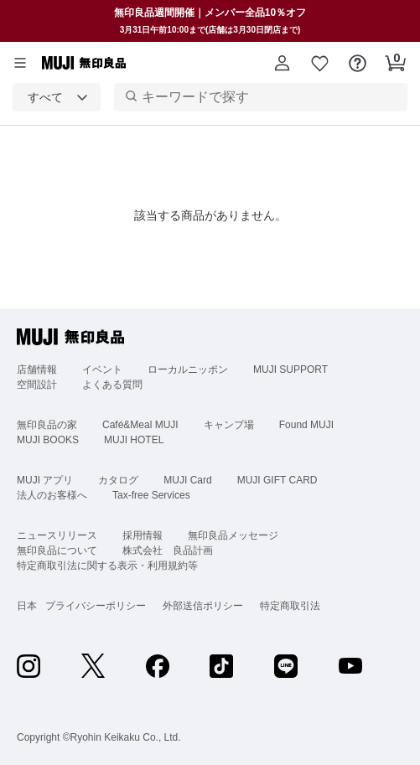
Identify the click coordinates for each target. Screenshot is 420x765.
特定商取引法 (290, 606)
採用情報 (142, 535)
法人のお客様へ (52, 495)
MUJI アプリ (45, 480)
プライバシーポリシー (95, 606)
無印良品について (57, 550)
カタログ (118, 480)
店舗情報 (37, 369)
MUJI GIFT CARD (277, 480)
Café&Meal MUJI (140, 425)
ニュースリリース (57, 535)
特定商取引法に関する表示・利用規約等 (107, 565)
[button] (282, 63)
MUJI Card (187, 480)
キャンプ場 (229, 425)
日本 (27, 606)
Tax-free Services (151, 495)
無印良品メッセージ (233, 535)
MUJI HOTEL (133, 440)
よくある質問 (112, 384)
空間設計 (37, 384)
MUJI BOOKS (48, 440)
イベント (102, 369)
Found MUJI (306, 425)
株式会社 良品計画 (167, 550)
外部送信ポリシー (203, 606)
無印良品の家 (47, 425)
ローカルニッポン (188, 369)
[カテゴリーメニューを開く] (20, 63)
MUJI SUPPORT (290, 369)
